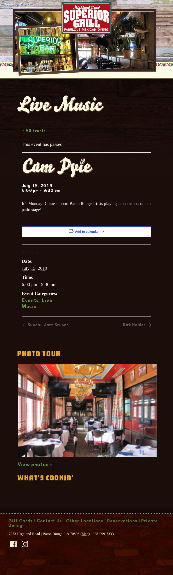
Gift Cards (21, 531)
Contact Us (49, 531)
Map (85, 543)
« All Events (34, 140)
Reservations (122, 531)
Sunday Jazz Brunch (48, 335)
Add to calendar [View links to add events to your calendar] (87, 241)
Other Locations (85, 531)
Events (30, 310)
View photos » (35, 474)
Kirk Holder (135, 335)
